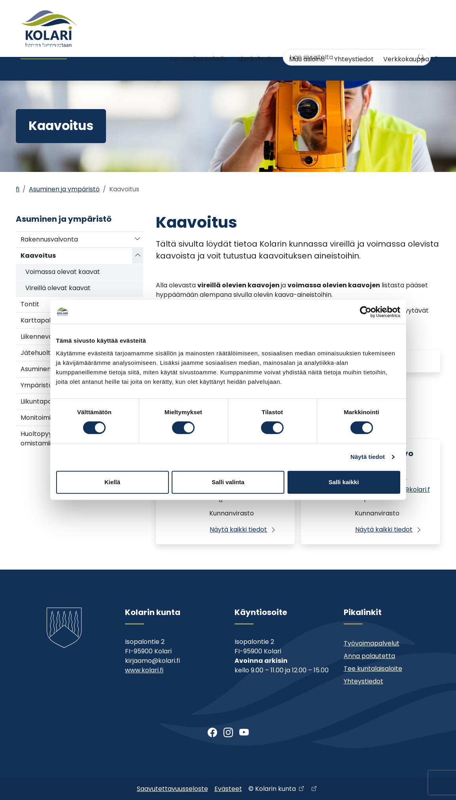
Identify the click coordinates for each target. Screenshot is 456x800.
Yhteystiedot (354, 42)
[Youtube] (244, 733)
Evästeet (228, 788)
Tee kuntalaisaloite (373, 668)
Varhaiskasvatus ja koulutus (115, 68)
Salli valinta (228, 482)
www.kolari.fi (144, 670)
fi (17, 189)
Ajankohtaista (258, 42)
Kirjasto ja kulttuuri (252, 68)
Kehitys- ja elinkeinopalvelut (396, 68)
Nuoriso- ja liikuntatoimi (189, 68)
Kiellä (112, 482)
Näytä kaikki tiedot (238, 529)
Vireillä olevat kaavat (58, 287)
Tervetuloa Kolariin (198, 42)
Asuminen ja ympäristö (41, 68)
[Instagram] (228, 733)
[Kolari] (49, 28)
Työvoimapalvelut (371, 643)
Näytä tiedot (367, 456)
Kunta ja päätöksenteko (318, 68)
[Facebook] (212, 733)
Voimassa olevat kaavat (62, 271)
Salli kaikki (344, 482)
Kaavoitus (38, 255)
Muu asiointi (307, 42)
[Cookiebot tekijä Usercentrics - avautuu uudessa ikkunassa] (365, 312)
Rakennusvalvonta (49, 239)
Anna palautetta (369, 655)
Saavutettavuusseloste (172, 788)
